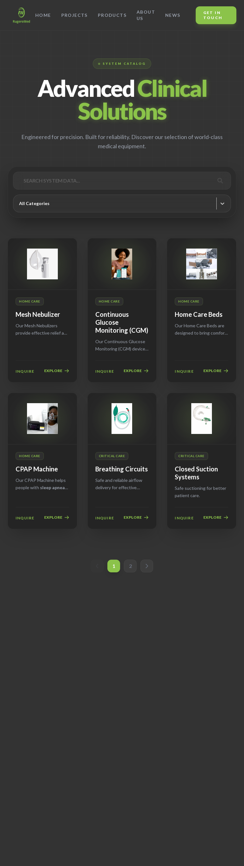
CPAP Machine (37, 469)
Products (112, 15)
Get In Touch (213, 15)
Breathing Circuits (121, 469)
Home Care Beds (198, 314)
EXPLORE (56, 370)
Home (43, 15)
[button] (97, 566)
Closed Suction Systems (196, 473)
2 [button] (130, 566)
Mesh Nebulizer (38, 314)
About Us (146, 15)
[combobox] (19, 203)
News (172, 15)
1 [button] (113, 566)
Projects (74, 15)
